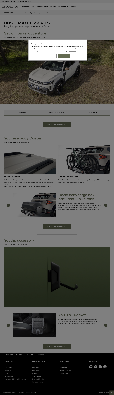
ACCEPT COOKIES (63, 56)
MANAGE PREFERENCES (49, 56)
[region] (57, 50)
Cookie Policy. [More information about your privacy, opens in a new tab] (72, 51)
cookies (46, 46)
